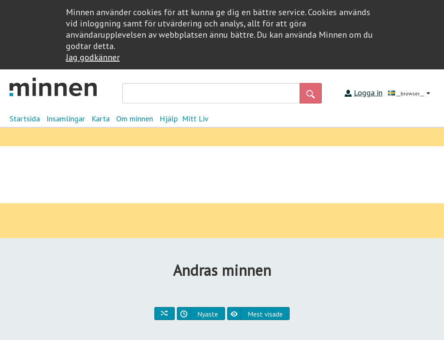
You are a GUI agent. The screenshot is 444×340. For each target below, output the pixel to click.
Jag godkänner (93, 57)
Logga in (368, 93)
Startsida (25, 119)
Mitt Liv (195, 119)
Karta (100, 119)
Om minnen (134, 119)
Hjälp (169, 119)
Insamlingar (65, 119)
